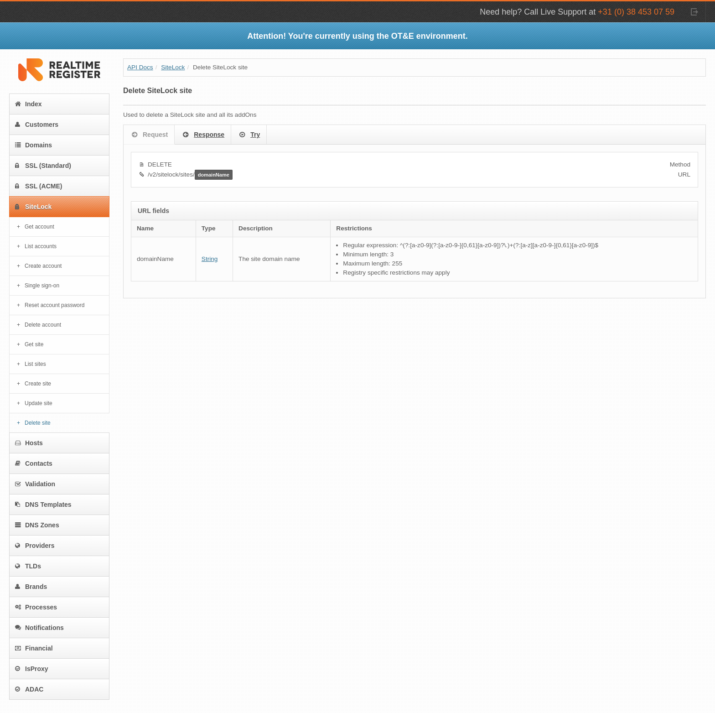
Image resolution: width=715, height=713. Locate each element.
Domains (33, 145)
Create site (38, 383)
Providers (35, 545)
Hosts (29, 443)
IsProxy (31, 668)
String (210, 258)
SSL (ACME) (38, 186)
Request (149, 135)
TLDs (28, 566)
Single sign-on (42, 285)
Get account (39, 227)
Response (202, 135)
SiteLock (33, 206)
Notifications (39, 627)
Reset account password (54, 305)
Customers (36, 124)
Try (249, 135)
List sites (35, 364)
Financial (34, 648)
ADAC (29, 689)
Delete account (43, 325)
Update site (38, 403)
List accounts (41, 246)
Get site (34, 344)
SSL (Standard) (43, 165)
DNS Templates (43, 504)
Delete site (38, 423)
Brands (31, 586)
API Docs (140, 67)
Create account (43, 266)
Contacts (33, 463)
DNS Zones (37, 525)
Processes (36, 607)
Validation (35, 484)
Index (28, 104)
